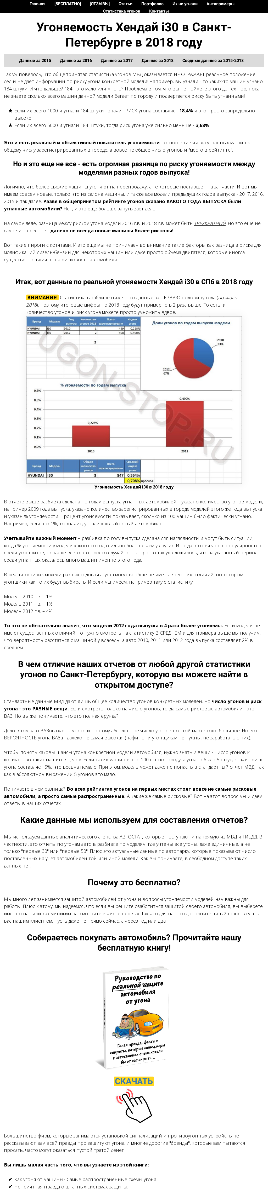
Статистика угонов (122, 11)
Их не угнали (185, 3)
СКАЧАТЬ (134, 1081)
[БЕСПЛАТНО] (68, 3)
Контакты (159, 11)
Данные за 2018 (158, 60)
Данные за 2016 (76, 60)
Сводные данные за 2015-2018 (213, 60)
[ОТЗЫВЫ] (100, 3)
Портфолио (153, 3)
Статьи (126, 3)
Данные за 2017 (117, 60)
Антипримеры (220, 3)
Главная (38, 3)
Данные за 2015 (35, 60)
